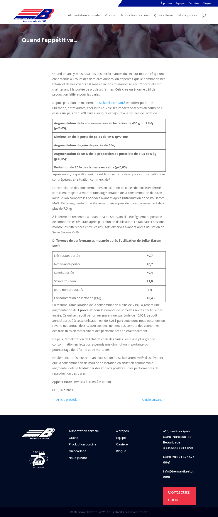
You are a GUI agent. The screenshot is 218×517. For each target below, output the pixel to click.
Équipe (180, 3)
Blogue (207, 3)
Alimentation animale (84, 15)
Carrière (193, 3)
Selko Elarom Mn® (112, 103)
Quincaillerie (163, 15)
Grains (110, 15)
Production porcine (134, 15)
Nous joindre (187, 15)
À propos (166, 3)
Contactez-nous (179, 495)
